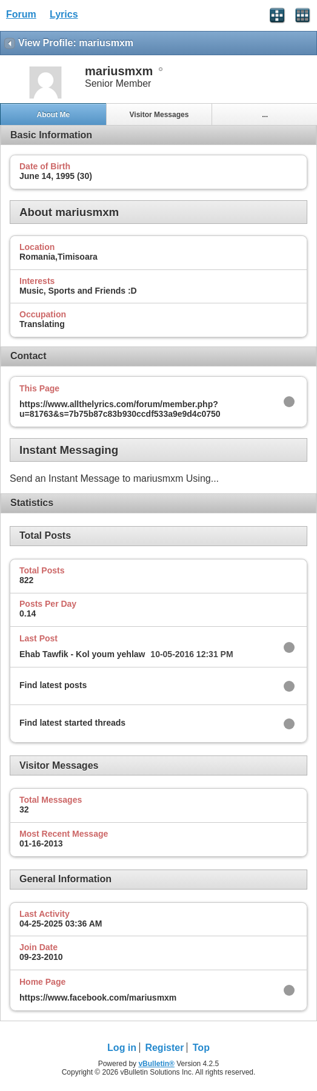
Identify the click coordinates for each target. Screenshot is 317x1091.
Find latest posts (53, 685)
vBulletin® (156, 1063)
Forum (21, 14)
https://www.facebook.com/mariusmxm (97, 997)
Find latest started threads (72, 723)
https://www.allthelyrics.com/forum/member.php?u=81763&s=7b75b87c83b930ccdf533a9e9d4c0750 (120, 409)
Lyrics (64, 14)
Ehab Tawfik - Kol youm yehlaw (82, 654)
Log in (121, 1047)
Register (164, 1047)
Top (201, 1047)
